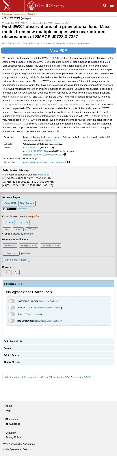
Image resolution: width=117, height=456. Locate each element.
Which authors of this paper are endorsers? (28, 377)
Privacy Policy (13, 437)
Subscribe (14, 423)
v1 (28, 23)
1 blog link (11, 253)
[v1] (4, 178)
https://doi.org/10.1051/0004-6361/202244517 (44, 162)
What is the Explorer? (48, 301)
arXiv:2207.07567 (31, 147)
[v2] (4, 181)
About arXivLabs (12, 362)
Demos (7, 348)
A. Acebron (83, 43)
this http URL (50, 140)
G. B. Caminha (9, 43)
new (7, 229)
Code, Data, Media (13, 341)
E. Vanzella (71, 43)
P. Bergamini (59, 43)
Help (8, 410)
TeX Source (27, 203)
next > (24, 222)
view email (43, 174)
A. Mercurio (34, 43)
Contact (13, 419)
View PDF (58, 50)
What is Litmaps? (33, 314)
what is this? (26, 254)
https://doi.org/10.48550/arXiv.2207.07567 (42, 154)
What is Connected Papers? (48, 308)
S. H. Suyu (22, 43)
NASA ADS (10, 245)
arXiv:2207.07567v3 (35, 151)
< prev (9, 222)
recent (18, 229)
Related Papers (11, 355)
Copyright (10, 432)
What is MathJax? (81, 377)
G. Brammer (46, 43)
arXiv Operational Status (18, 449)
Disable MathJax (61, 377)
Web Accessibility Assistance (19, 444)
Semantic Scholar (51, 245)
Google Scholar (28, 245)
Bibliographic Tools (14, 284)
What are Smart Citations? (50, 321)
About (8, 405)
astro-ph (28, 233)
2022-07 (32, 229)
